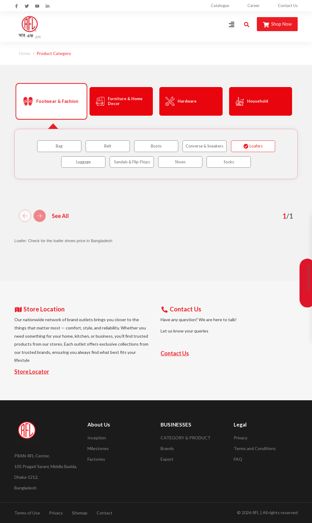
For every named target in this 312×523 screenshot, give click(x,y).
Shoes (180, 161)
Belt (107, 145)
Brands (167, 448)
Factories (96, 459)
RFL (255, 512)
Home (24, 53)
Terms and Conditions (255, 448)
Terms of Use (27, 512)
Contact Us (288, 5)
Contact (104, 512)
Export (167, 459)
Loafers (253, 146)
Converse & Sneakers (204, 145)
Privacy (240, 437)
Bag (59, 145)
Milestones (98, 448)
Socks (229, 161)
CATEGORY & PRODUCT (186, 437)
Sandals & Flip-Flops (132, 161)
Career (253, 5)
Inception (96, 437)
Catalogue (220, 5)
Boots (156, 145)
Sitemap (79, 512)
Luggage (83, 161)
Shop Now (277, 24)
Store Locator (31, 371)
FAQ (238, 459)
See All (60, 215)
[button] (25, 216)
